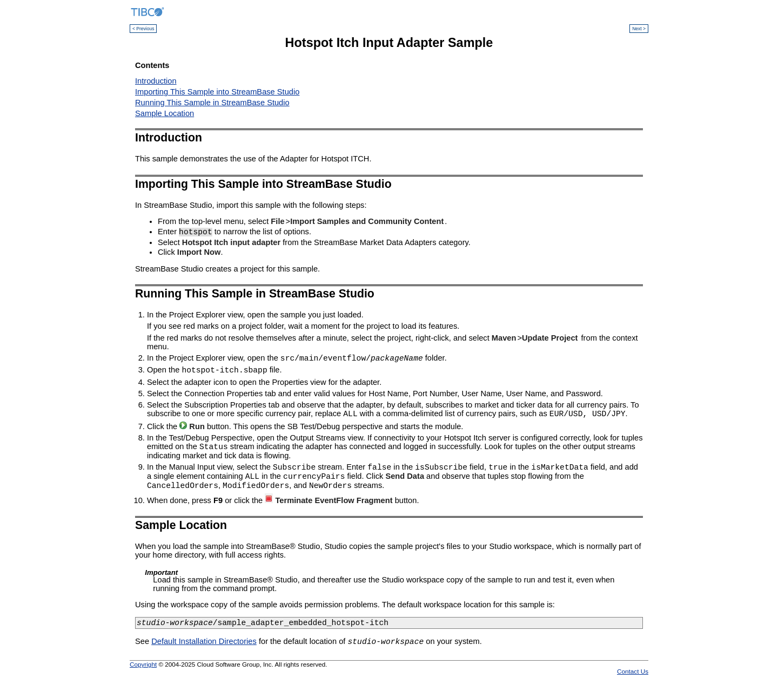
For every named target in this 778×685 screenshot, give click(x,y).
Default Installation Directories (204, 644)
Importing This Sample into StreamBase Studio (217, 91)
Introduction (156, 81)
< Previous (143, 28)
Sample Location (164, 113)
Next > (639, 28)
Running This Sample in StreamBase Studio (212, 102)
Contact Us (632, 674)
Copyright (143, 667)
